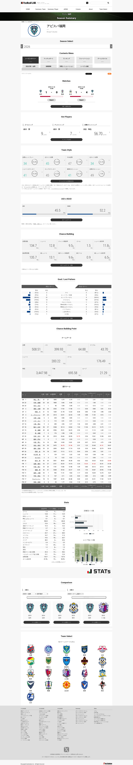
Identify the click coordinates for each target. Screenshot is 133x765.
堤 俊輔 (37, 430)
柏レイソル (23, 717)
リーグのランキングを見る (66, 380)
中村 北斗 (37, 436)
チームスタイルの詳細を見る (66, 181)
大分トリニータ (42, 738)
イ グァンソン (35, 415)
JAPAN (66, 9)
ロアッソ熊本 (60, 737)
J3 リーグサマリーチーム (81, 720)
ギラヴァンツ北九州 (61, 735)
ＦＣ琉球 (59, 740)
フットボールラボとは (99, 714)
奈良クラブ (59, 726)
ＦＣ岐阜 (59, 721)
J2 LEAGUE (41, 708)
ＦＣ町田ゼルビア (25, 721)
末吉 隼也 (37, 445)
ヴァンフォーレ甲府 (43, 726)
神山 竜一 (37, 399)
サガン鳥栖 (41, 737)
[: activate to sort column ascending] (25, 395)
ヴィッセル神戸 (24, 734)
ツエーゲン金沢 (60, 720)
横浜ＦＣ (41, 723)
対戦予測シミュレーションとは (101, 721)
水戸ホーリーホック (25, 712)
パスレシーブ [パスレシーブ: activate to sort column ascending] (92, 394)
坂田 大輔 (37, 473)
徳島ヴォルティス (43, 734)
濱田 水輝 (37, 409)
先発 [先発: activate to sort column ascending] (47, 394)
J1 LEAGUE (23, 708)
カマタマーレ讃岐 (61, 730)
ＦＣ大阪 (59, 724)
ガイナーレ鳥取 (60, 727)
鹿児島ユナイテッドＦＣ (63, 738)
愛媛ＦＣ (59, 732)
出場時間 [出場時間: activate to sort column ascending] (53, 394)
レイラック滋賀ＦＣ (61, 723)
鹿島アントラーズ (25, 711)
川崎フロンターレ (25, 723)
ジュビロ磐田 (42, 730)
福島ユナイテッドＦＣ (62, 711)
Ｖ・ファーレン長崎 (25, 740)
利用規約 (53, 754)
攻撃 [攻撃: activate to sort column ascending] (60, 394)
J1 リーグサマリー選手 (81, 712)
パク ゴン (37, 421)
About (91, 9)
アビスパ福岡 (24, 738)
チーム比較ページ (36, 622)
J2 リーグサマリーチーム (81, 715)
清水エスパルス (24, 726)
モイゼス (37, 457)
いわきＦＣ (41, 718)
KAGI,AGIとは (97, 717)
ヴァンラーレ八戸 (43, 712)
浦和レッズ (23, 714)
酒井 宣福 (37, 448)
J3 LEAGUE (60, 708)
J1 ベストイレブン (80, 714)
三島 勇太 (37, 424)
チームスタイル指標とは (30, 187)
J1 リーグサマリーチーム (81, 711)
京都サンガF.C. (24, 729)
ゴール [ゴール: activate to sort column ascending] (107, 394)
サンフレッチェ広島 (25, 737)
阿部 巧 (37, 412)
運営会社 (73, 754)
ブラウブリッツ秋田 (43, 715)
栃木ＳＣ (59, 712)
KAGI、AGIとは (37, 224)
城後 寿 (37, 470)
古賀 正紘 (37, 418)
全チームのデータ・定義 (66, 265)
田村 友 (37, 451)
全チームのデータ (66, 220)
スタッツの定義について (58, 562)
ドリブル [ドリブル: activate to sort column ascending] (84, 394)
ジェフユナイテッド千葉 (26, 715)
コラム (95, 711)
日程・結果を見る (66, 106)
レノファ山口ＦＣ (61, 729)
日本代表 (96, 712)
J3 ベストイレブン (80, 723)
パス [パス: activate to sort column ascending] (68, 394)
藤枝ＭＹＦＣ (42, 732)
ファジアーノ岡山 (25, 735)
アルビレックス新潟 (43, 727)
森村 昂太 (37, 439)
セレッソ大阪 (24, 732)
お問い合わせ (79, 754)
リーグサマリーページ (57, 188)
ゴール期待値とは (98, 723)
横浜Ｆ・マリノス (25, 724)
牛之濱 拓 (37, 454)
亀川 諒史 (37, 427)
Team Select (103, 9)
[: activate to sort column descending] (23, 395)
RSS (109, 73)
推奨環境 (58, 754)
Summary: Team (40, 9)
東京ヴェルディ (24, 720)
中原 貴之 (37, 467)
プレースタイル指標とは (99, 718)
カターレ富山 (42, 729)
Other (95, 708)
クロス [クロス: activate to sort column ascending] (76, 394)
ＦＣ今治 (41, 735)
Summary (78, 708)
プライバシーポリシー (65, 754)
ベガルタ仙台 (42, 714)
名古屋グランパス (25, 727)
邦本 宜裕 (37, 482)
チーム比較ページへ (44, 597)
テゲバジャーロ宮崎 (43, 740)
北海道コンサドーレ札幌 (44, 711)
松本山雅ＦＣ (60, 717)
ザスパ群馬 (59, 714)
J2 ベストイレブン (80, 718)
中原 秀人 (37, 442)
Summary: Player (53, 9)
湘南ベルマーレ (42, 724)
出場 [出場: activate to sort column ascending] (42, 394)
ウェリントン (36, 479)
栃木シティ (41, 720)
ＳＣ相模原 (59, 715)
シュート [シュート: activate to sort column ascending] (99, 394)
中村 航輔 (37, 402)
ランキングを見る (66, 139)
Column (78, 9)
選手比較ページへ (89, 597)
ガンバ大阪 (23, 730)
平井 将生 (37, 476)
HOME (28, 9)
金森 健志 (37, 464)
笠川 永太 (37, 406)
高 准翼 (37, 433)
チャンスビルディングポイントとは (100, 490)
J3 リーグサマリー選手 (81, 721)
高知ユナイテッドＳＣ (62, 734)
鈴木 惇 (37, 461)
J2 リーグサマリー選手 (81, 717)
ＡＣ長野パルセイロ (61, 718)
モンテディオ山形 (43, 717)
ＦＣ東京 (23, 718)
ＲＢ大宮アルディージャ (44, 721)
